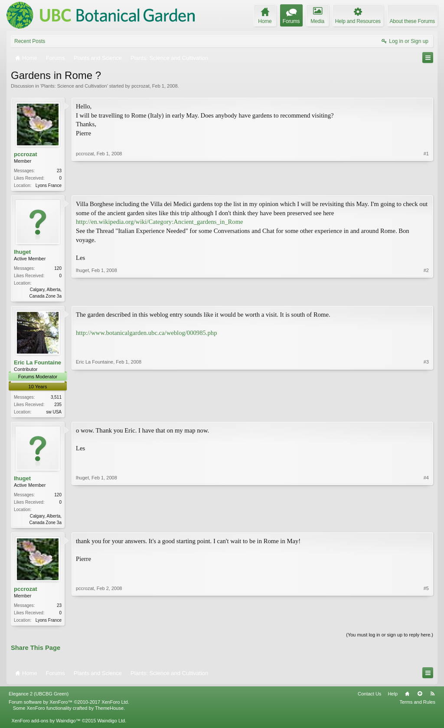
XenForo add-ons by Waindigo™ (45, 724)
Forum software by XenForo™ (69, 706)
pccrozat (140, 86)
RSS (432, 698)
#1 (426, 184)
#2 (426, 295)
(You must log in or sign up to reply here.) (389, 639)
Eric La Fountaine (37, 364)
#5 (426, 622)
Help (393, 698)
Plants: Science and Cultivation (74, 86)
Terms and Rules (417, 706)
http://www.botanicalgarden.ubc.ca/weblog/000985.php (146, 334)
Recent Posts (29, 41)
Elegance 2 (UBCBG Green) (39, 698)
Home (407, 698)
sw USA (54, 413)
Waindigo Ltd (111, 724)
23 (59, 170)
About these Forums (412, 21)
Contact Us (369, 698)
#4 (426, 524)
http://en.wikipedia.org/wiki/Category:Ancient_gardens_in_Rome (159, 222)
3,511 (56, 399)
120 (58, 269)
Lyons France (49, 185)
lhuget (22, 252)
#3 (426, 412)
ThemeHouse (109, 712)
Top (420, 698)
